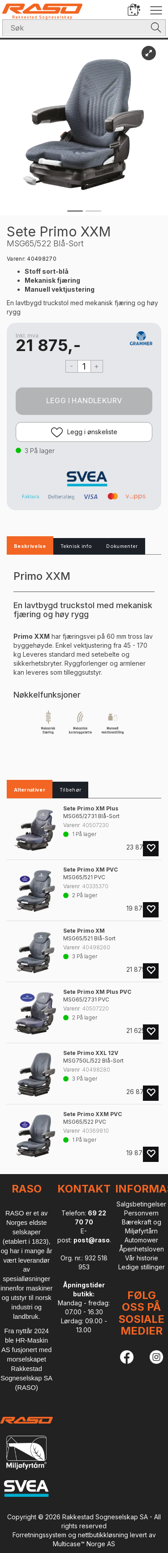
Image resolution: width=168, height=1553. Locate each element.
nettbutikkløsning (103, 1535)
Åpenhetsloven (141, 1249)
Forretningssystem (39, 1535)
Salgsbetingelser (141, 1204)
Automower (141, 1240)
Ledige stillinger (141, 1267)
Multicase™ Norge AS (84, 1544)
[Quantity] (84, 366)
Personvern (141, 1213)
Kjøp (84, 401)
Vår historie (141, 1258)
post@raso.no (96, 1240)
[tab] (30, 546)
